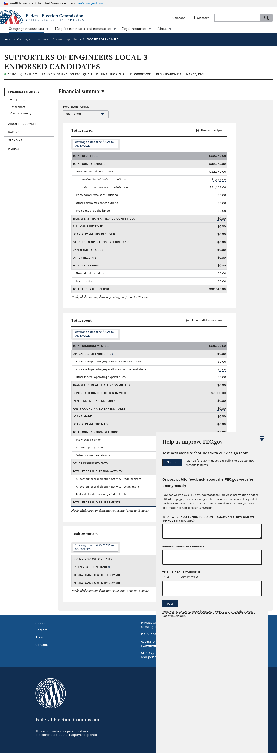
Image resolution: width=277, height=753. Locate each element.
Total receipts (84, 156)
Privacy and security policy (152, 625)
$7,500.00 (218, 393)
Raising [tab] (13, 132)
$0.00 (222, 195)
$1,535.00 (218, 179)
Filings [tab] (13, 148)
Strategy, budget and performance (154, 655)
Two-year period (76, 106)
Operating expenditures (92, 354)
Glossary (203, 18)
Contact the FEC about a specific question (228, 611)
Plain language (152, 634)
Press (39, 637)
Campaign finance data (32, 39)
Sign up (172, 462)
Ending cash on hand (90, 567)
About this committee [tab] (24, 124)
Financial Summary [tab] (23, 92)
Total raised (18, 100)
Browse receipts (211, 130)
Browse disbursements (207, 320)
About (40, 623)
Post (170, 603)
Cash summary (20, 113)
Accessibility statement (151, 644)
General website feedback (183, 546)
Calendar (178, 18)
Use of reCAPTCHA (173, 616)
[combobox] (237, 18)
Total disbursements (90, 346)
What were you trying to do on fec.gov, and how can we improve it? (208, 519)
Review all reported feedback (181, 611)
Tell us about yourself (181, 572)
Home (8, 39)
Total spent (17, 107)
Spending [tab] (15, 140)
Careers (41, 630)
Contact (41, 645)
